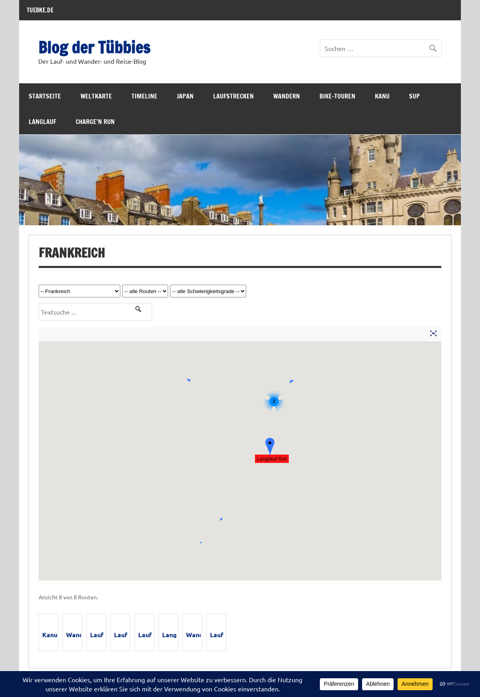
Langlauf (42, 121)
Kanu (382, 96)
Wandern (286, 96)
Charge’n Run (95, 121)
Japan (185, 96)
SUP (414, 96)
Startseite (45, 96)
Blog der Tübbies (94, 47)
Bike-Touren (337, 96)
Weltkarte (96, 96)
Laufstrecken (233, 96)
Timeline (144, 96)
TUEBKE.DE (40, 10)
